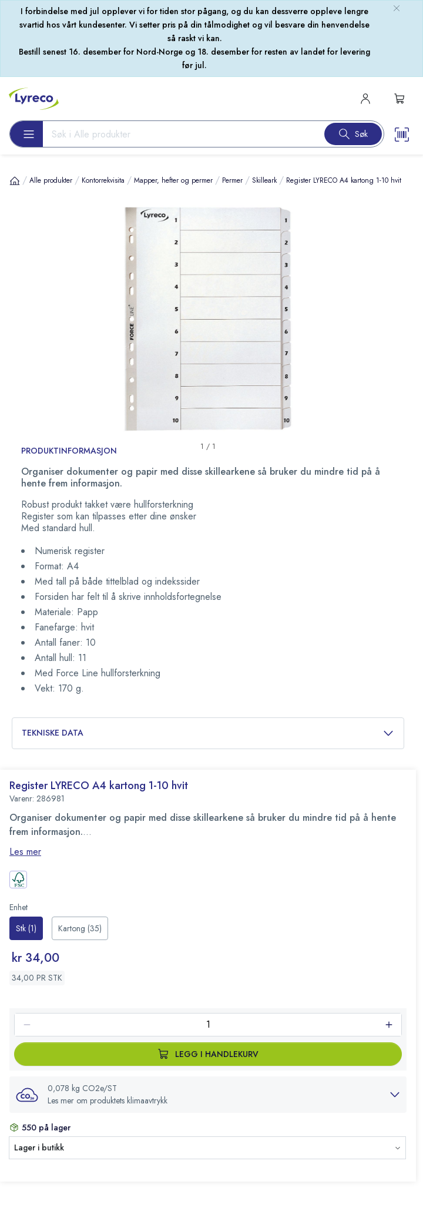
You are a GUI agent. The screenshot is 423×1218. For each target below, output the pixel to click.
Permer (232, 180)
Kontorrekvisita (103, 180)
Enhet (18, 907)
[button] (208, 1094)
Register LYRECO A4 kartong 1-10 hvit (343, 180)
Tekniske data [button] (208, 733)
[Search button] (353, 134)
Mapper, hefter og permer (173, 180)
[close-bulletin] (396, 8)
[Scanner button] (402, 133)
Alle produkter (50, 180)
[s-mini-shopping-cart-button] (399, 98)
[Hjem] (14, 180)
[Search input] (179, 133)
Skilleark (264, 180)
